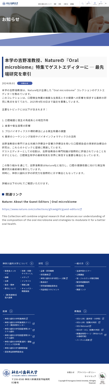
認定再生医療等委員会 (14, 351)
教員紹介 (44, 282)
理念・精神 (9, 284)
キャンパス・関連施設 (27, 289)
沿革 (6, 281)
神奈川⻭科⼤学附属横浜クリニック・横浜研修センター (18, 323)
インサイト (26, 281)
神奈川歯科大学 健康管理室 (16, 348)
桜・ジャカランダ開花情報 (87, 278)
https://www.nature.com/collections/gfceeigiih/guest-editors (40, 209)
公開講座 (80, 274)
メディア (25, 277)
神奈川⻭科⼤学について (45, 4)
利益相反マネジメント (50, 289)
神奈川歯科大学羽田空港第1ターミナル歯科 (18, 330)
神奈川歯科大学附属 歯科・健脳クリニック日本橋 (18, 343)
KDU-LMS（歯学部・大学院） (89, 318)
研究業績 (44, 274)
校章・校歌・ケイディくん (27, 272)
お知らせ (70, 372)
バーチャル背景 (83, 340)
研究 (60, 4)
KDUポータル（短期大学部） (88, 329)
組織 (6, 277)
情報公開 (25, 284)
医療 (55, 4)
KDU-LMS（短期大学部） (87, 322)
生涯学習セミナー (83, 270)
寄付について (10, 288)
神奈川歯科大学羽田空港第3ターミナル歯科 (18, 336)
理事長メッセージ (10, 272)
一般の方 (65, 4)
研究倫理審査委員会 (49, 285)
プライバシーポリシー (86, 372)
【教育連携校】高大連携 (11, 296)
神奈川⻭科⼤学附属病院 (15, 318)
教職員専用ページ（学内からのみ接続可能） (89, 335)
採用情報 (80, 285)
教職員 (72, 4)
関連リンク (81, 289)
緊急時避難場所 (83, 282)
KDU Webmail (82, 326)
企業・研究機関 (47, 270)
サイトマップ (90, 376)
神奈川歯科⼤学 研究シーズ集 (53, 278)
